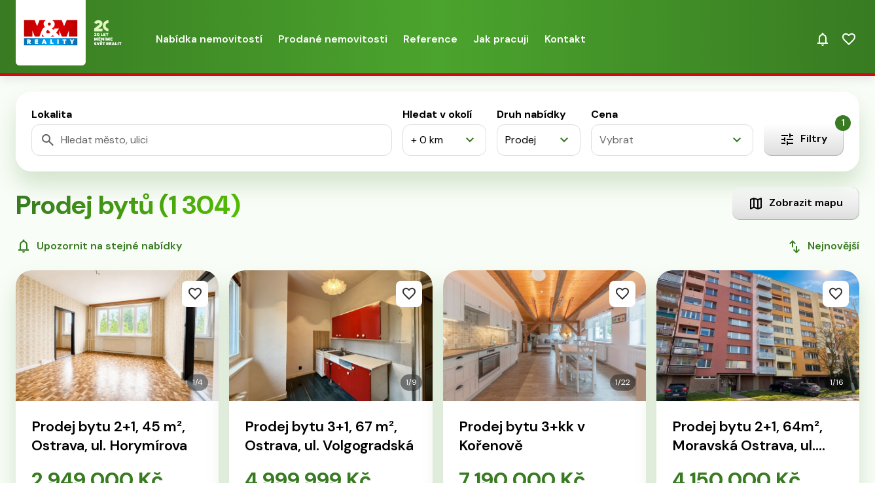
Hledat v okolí (437, 114)
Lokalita (51, 114)
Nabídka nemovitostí (209, 39)
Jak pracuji (501, 39)
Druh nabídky (531, 114)
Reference (430, 39)
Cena (604, 114)
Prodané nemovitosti (332, 39)
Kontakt (565, 39)
